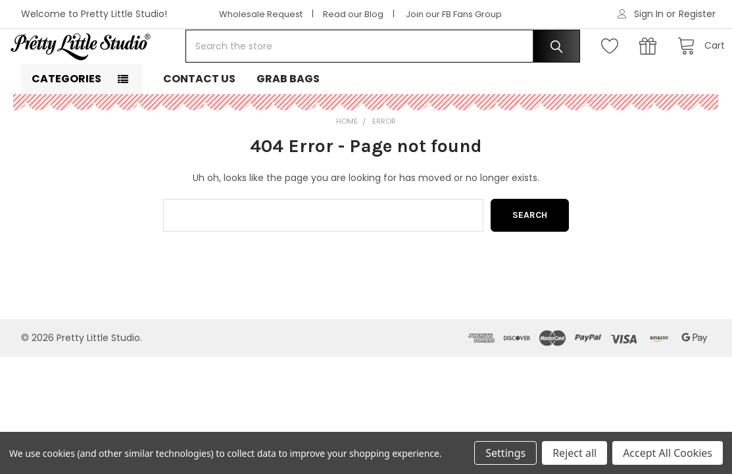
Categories (66, 118)
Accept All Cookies (667, 453)
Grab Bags (288, 118)
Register (697, 13)
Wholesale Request (261, 14)
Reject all (574, 453)
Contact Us (199, 118)
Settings (505, 453)
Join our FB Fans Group (454, 14)
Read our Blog (353, 14)
